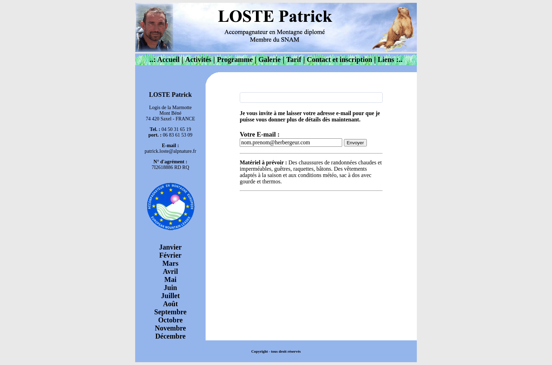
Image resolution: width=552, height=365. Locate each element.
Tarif (293, 59)
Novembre (170, 328)
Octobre (170, 320)
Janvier (170, 247)
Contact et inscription (339, 59)
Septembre (170, 312)
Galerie (269, 59)
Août (170, 304)
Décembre (170, 336)
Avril (170, 271)
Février (170, 255)
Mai (170, 279)
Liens (386, 59)
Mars (170, 263)
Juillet (170, 296)
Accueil (168, 59)
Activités (198, 59)
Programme (235, 59)
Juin (170, 287)
